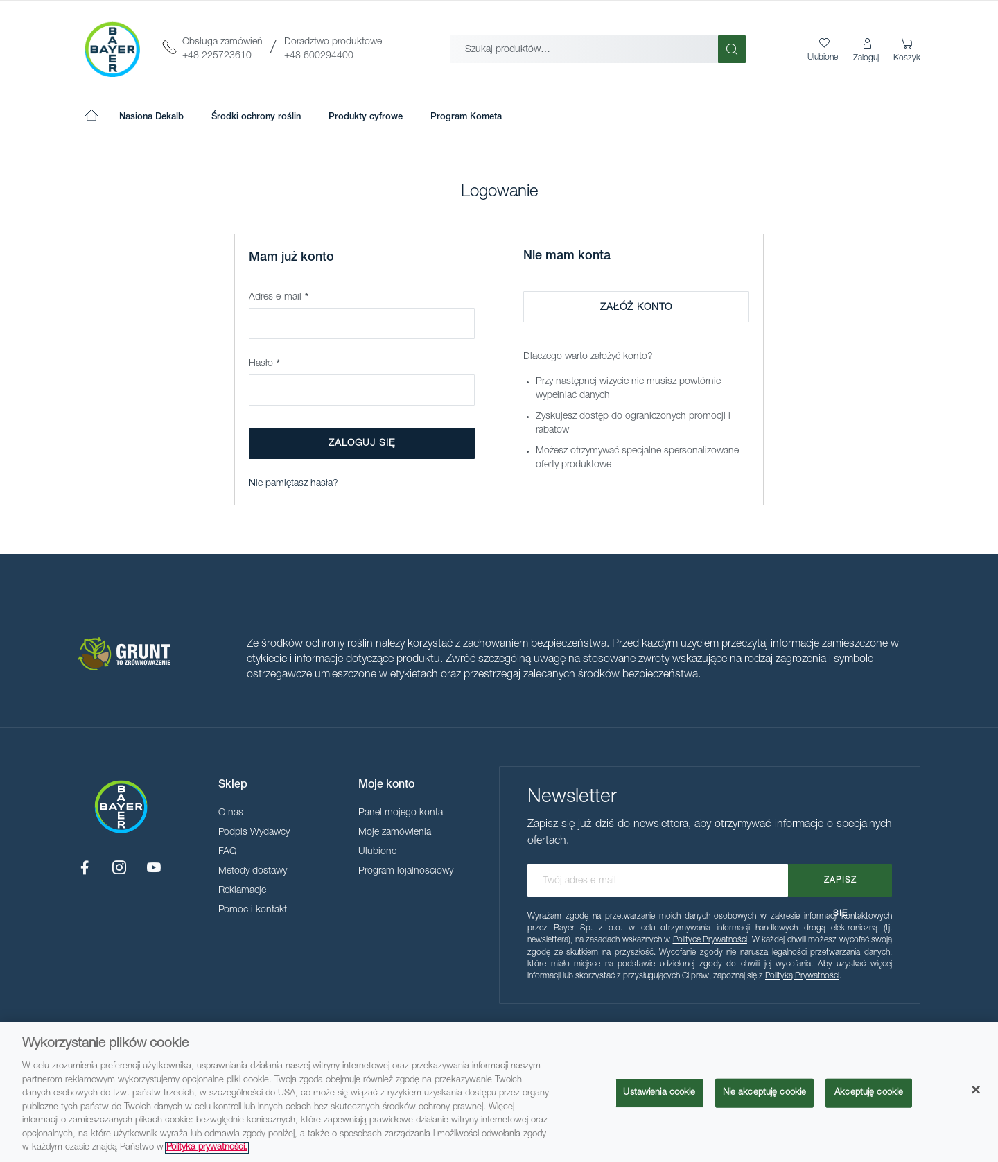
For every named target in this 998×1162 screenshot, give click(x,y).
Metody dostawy (252, 871)
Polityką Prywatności (802, 976)
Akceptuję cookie (868, 1093)
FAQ (227, 852)
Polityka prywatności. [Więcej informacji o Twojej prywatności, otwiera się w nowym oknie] (206, 1147)
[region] (499, 1092)
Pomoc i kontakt (252, 910)
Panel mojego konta (400, 813)
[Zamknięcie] (976, 1090)
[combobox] (584, 49)
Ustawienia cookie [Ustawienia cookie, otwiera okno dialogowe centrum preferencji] (659, 1093)
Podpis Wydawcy (254, 833)
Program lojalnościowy (405, 871)
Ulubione (377, 852)
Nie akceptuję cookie (765, 1093)
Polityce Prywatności (710, 940)
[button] (867, 50)
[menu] (310, 117)
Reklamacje (242, 891)
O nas (230, 813)
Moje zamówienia (394, 833)
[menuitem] (151, 117)
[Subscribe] (840, 880)
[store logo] (112, 49)
